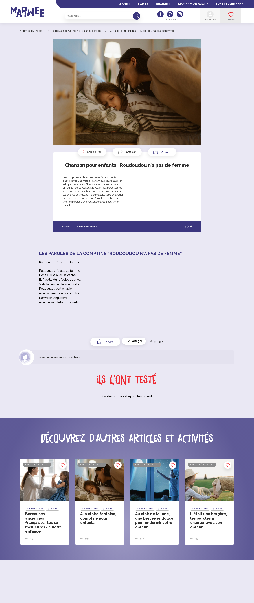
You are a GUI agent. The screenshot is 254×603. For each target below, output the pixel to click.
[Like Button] (162, 152)
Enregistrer (91, 152)
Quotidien (163, 4)
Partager (130, 151)
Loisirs (143, 4)
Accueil (124, 4)
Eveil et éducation (229, 4)
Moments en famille (193, 4)
